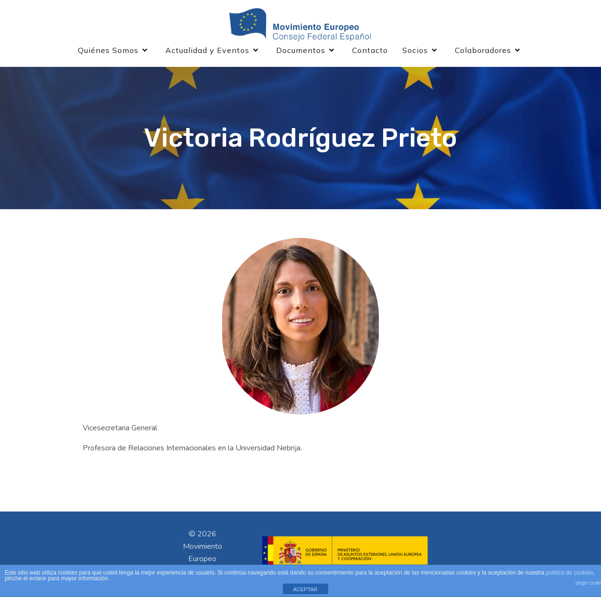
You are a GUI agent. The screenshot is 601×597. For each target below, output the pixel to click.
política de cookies (569, 572)
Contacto (370, 51)
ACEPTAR (305, 589)
